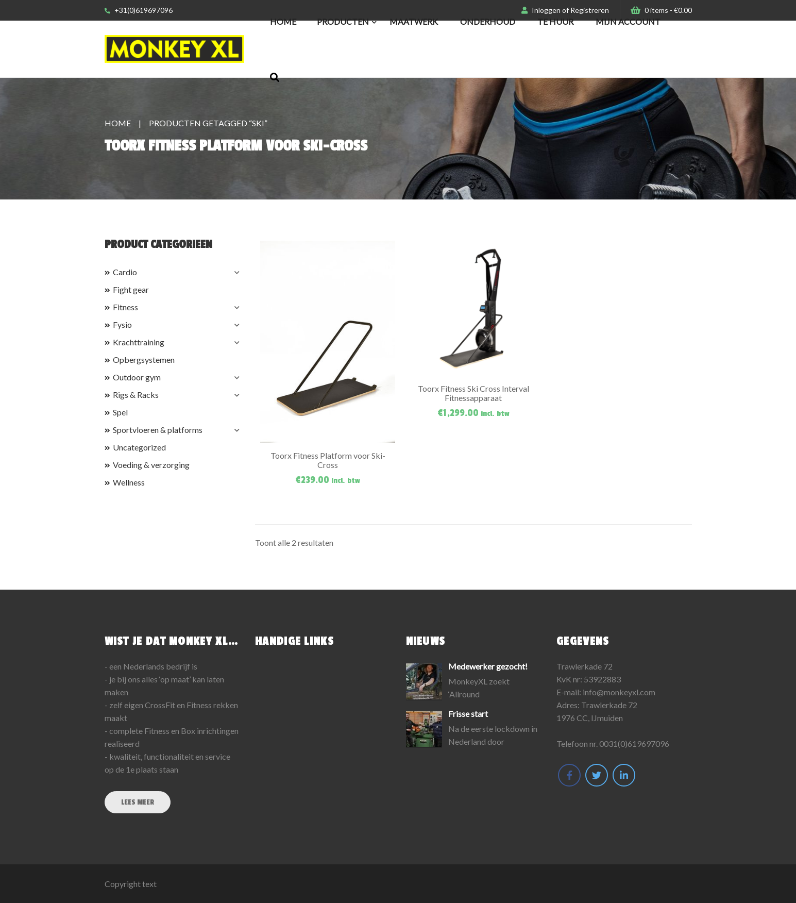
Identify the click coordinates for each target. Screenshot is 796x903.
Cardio (125, 272)
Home (283, 21)
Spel (120, 412)
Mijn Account (628, 21)
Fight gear (131, 289)
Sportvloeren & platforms (157, 429)
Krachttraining (138, 342)
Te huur (555, 21)
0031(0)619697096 (634, 743)
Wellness (129, 482)
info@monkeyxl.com (619, 692)
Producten (343, 21)
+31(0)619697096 (139, 10)
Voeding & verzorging (151, 465)
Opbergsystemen (144, 359)
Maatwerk (413, 21)
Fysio (122, 324)
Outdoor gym (137, 377)
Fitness (125, 307)
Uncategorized (139, 447)
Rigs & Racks (136, 394)
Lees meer (137, 802)
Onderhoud (487, 21)
